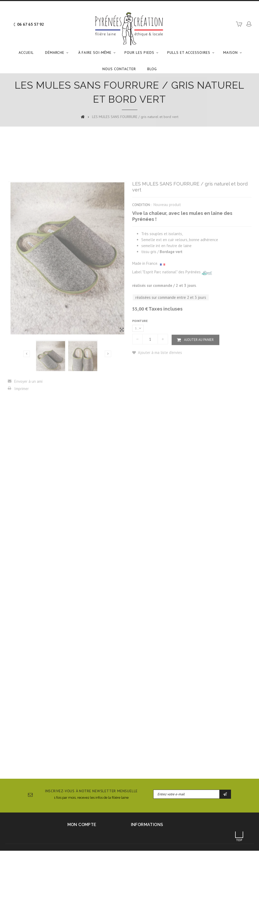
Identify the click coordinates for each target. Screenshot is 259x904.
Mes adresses (78, 846)
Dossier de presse (187, 894)
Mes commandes (80, 834)
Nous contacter (119, 69)
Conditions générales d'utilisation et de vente (133, 894)
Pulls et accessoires (188, 52)
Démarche (54, 52)
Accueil (26, 52)
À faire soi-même (94, 52)
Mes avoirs (75, 840)
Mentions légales (80, 894)
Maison (230, 52)
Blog (152, 69)
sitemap (212, 894)
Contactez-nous (50, 894)
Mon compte (81, 824)
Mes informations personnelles (91, 852)
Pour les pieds (139, 52)
